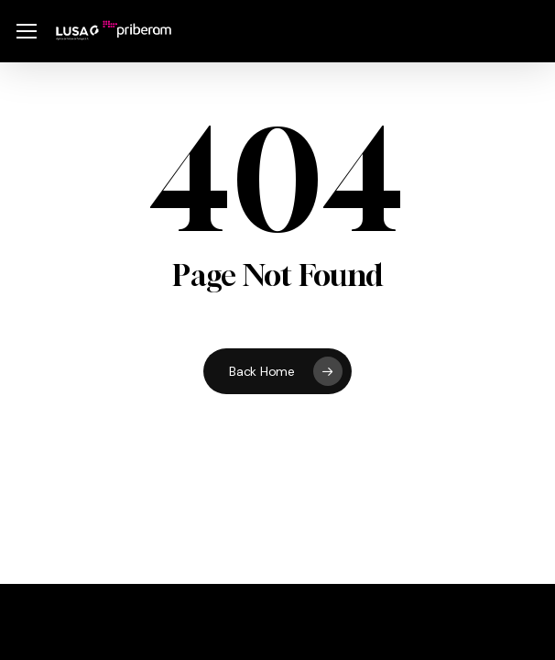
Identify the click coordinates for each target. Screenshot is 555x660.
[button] (26, 31)
